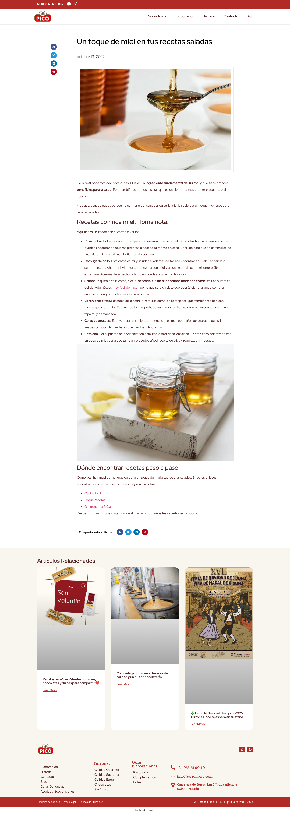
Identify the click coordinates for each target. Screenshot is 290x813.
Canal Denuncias (52, 786)
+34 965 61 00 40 (191, 768)
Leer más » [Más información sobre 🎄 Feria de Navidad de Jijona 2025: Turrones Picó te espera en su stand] (197, 724)
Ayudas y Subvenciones (58, 791)
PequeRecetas (94, 500)
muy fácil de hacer (126, 287)
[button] (54, 47)
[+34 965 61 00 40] (173, 767)
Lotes (137, 782)
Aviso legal (70, 802)
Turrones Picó (97, 513)
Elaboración (49, 767)
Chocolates (102, 784)
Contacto (47, 777)
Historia (46, 772)
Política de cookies (49, 802)
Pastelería (140, 772)
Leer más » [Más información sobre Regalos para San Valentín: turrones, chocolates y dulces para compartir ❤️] (50, 690)
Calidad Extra (104, 779)
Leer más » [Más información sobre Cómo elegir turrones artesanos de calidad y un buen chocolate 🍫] (124, 684)
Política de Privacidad (91, 802)
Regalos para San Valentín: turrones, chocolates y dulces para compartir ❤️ (71, 681)
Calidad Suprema (106, 775)
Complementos (144, 777)
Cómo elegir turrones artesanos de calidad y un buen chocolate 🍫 (142, 675)
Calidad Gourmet (106, 770)
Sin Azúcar (102, 789)
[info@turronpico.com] (173, 776)
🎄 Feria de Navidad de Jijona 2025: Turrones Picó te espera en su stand (217, 715)
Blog (44, 782)
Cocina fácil (92, 493)
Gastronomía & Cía (97, 507)
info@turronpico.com (195, 776)
